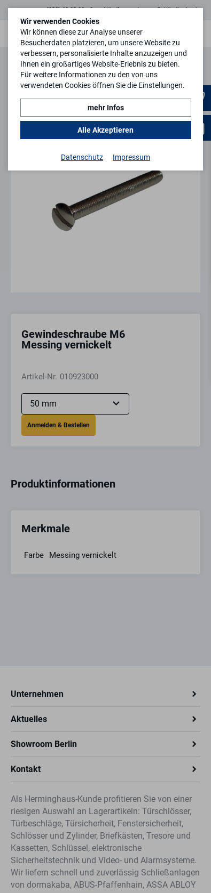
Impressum (131, 157)
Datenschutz (82, 157)
